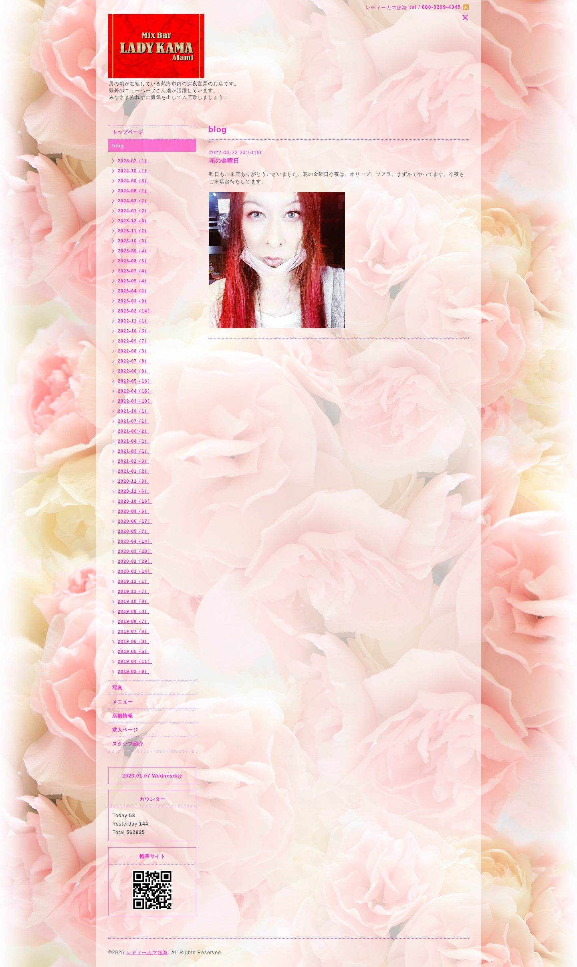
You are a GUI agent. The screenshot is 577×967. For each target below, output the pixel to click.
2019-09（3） (133, 611)
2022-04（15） (135, 391)
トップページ (127, 132)
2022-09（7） (133, 340)
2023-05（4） (133, 280)
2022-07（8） (133, 361)
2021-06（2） (133, 431)
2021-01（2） (133, 471)
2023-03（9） (133, 300)
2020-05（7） (133, 531)
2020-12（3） (133, 481)
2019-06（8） (133, 641)
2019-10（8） (133, 601)
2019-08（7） (133, 621)
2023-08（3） (133, 260)
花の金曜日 (224, 160)
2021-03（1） (133, 451)
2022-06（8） (133, 371)
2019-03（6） (133, 671)
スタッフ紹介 (127, 744)
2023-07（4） (133, 270)
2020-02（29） (135, 561)
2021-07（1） (133, 421)
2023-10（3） (133, 240)
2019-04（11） (135, 661)
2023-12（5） (133, 220)
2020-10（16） (135, 501)
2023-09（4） (133, 250)
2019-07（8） (133, 631)
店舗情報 (122, 716)
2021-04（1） (133, 441)
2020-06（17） (135, 521)
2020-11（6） (133, 491)
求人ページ (125, 730)
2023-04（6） (133, 290)
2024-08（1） (133, 190)
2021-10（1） (133, 411)
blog (118, 146)
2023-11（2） (133, 230)
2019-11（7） (133, 591)
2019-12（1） (133, 581)
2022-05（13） (135, 381)
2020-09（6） (133, 511)
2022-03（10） (135, 401)
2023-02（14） (135, 310)
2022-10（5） (133, 330)
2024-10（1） (133, 170)
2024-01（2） (133, 210)
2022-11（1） (133, 320)
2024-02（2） (133, 200)
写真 (117, 688)
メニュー (122, 702)
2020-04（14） (135, 541)
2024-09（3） (133, 180)
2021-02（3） (133, 461)
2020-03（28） (135, 551)
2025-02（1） (133, 160)
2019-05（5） (133, 651)
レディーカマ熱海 (147, 952)
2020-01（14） (135, 571)
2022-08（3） (133, 351)
